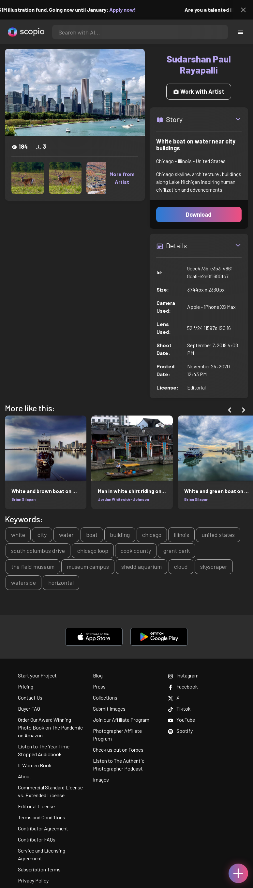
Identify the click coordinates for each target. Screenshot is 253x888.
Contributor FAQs (36, 839)
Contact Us (30, 697)
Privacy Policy (33, 880)
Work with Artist (198, 91)
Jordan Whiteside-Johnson (123, 499)
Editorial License (36, 806)
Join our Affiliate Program (121, 720)
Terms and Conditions (41, 817)
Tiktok (179, 708)
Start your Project (37, 675)
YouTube (181, 720)
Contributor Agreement (43, 828)
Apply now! (127, 10)
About (24, 776)
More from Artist (122, 178)
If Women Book (35, 765)
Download (199, 214)
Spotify (180, 731)
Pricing (25, 686)
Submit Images (109, 708)
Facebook (183, 686)
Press (99, 686)
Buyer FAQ (29, 708)
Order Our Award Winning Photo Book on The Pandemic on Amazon (50, 727)
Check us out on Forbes (118, 749)
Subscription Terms (39, 869)
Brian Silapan (23, 499)
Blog (98, 675)
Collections (105, 697)
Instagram (183, 675)
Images (101, 779)
